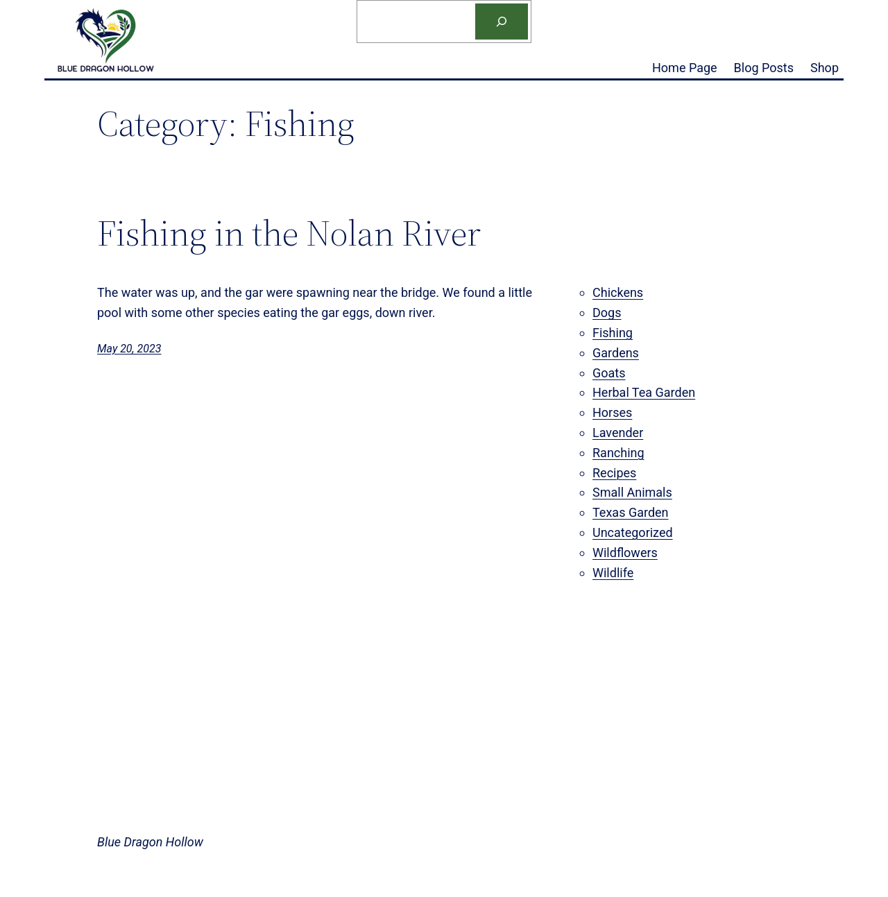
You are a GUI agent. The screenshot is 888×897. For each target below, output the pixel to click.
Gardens (615, 352)
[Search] (501, 21)
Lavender (617, 432)
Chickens (617, 292)
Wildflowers (625, 552)
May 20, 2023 (129, 348)
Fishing (612, 332)
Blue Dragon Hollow (150, 842)
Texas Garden (630, 512)
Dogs (606, 312)
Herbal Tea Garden (643, 392)
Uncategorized (632, 532)
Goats (609, 373)
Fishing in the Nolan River (289, 233)
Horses (612, 412)
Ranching (618, 452)
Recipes (614, 472)
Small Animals (632, 492)
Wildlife (612, 572)
